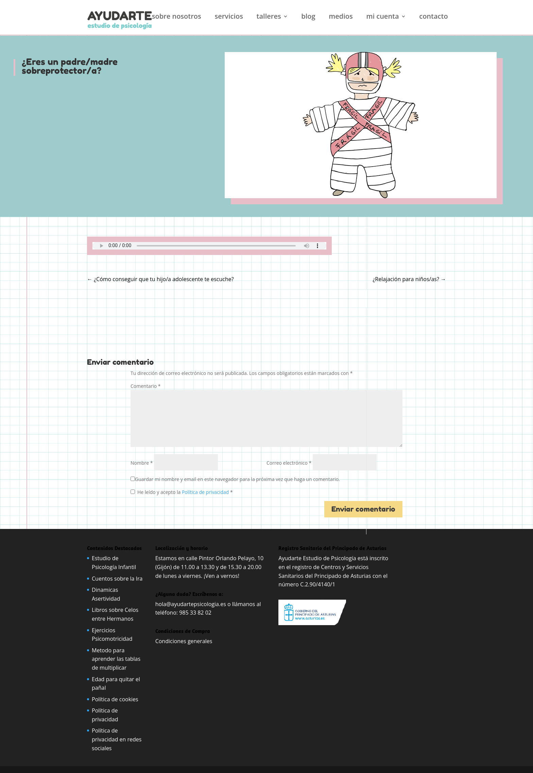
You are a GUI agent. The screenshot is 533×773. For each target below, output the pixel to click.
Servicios (228, 17)
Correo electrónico (288, 463)
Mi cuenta (382, 17)
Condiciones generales (184, 641)
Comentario (145, 386)
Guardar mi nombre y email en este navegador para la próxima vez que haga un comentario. (237, 479)
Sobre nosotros (176, 17)
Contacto (433, 17)
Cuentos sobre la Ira (117, 578)
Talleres (269, 17)
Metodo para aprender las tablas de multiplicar (116, 659)
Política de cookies (115, 699)
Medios (341, 17)
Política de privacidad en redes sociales (116, 739)
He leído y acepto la (182, 492)
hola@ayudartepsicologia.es (190, 604)
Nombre (142, 463)
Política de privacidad (206, 492)
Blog (308, 17)
